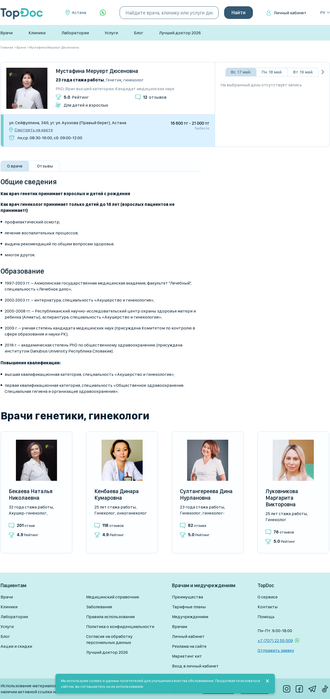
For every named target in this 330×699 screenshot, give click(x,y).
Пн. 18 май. (271, 72)
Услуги (111, 32)
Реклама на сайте (189, 646)
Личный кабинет (290, 12)
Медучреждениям (190, 616)
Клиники (37, 32)
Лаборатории (75, 32)
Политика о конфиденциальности (120, 626)
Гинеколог (133, 80)
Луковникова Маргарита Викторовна (282, 498)
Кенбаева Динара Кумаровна (116, 494)
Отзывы (45, 166)
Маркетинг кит (187, 656)
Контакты (268, 606)
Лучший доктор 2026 (180, 32)
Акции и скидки (16, 646)
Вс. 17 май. (241, 72)
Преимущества (187, 596)
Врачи (6, 32)
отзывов (155, 97)
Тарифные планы (189, 606)
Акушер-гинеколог (27, 513)
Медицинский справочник (112, 596)
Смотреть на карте (34, 129)
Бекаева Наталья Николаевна (30, 494)
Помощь (266, 616)
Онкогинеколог (132, 513)
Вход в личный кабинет (195, 666)
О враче (14, 166)
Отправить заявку (276, 650)
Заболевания (99, 606)
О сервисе (268, 596)
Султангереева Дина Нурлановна (206, 494)
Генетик (114, 80)
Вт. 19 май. (303, 72)
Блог (138, 32)
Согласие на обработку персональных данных (109, 639)
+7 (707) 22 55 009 (275, 640)
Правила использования (110, 616)
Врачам (179, 626)
